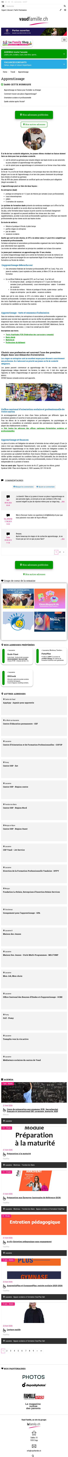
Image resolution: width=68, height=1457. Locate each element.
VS (12, 2)
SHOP (25, 2)
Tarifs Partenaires (20, 10)
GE (6, 2)
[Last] (41, 1351)
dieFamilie (18, 2)
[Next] (64, 552)
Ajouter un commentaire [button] (45, 487)
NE (9, 2)
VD (2, 2)
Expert (3, 10)
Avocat (10, 10)
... (62, 501)
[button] (23, 487)
